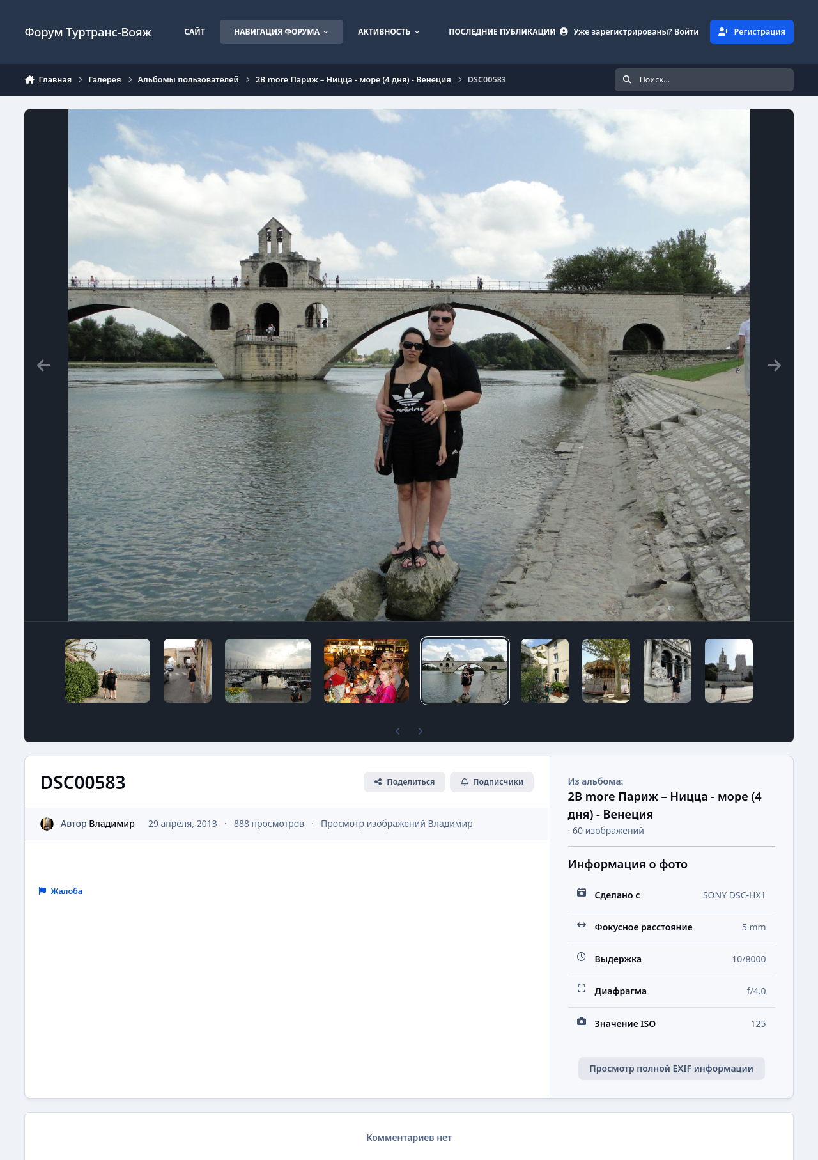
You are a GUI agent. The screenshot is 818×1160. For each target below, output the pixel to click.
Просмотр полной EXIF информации (671, 1068)
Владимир (112, 823)
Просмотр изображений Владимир (397, 823)
